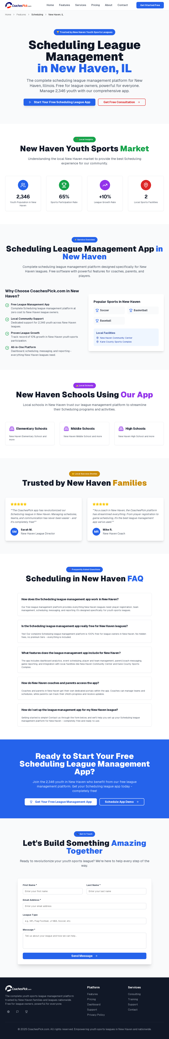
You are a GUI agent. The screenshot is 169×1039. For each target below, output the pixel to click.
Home (50, 5)
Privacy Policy (96, 1014)
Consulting (134, 994)
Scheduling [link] (37, 14)
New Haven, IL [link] (56, 14)
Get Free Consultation (121, 102)
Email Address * (32, 900)
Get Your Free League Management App (61, 801)
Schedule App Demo (122, 801)
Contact (123, 5)
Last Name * (94, 885)
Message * (29, 929)
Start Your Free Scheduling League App (59, 102)
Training (133, 999)
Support (92, 1009)
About (108, 5)
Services (80, 5)
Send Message (84, 956)
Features (64, 5)
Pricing (95, 5)
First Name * (30, 885)
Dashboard (93, 1004)
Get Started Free (150, 5)
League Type (30, 915)
